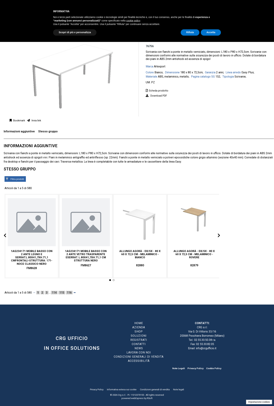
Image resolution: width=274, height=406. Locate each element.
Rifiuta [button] (190, 32)
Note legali (178, 389)
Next (216, 236)
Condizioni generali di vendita (155, 389)
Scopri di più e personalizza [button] (75, 32)
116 (69, 292)
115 (61, 292)
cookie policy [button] (133, 20)
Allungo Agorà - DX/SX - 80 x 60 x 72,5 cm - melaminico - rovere (194, 254)
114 (54, 292)
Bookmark (19, 120)
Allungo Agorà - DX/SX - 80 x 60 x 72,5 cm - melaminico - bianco (140, 254)
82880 (140, 265)
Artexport (159, 66)
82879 (194, 265)
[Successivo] (74, 292)
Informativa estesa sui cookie (121, 389)
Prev (7, 236)
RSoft (150, 398)
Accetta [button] (210, 32)
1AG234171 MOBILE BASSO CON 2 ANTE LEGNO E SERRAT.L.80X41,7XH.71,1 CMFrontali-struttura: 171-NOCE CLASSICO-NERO (31, 257)
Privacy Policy (196, 368)
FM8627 (86, 265)
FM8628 (32, 268)
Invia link (36, 120)
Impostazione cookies (259, 402)
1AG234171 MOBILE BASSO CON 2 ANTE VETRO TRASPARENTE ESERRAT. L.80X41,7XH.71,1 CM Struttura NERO (86, 256)
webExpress (137, 398)
